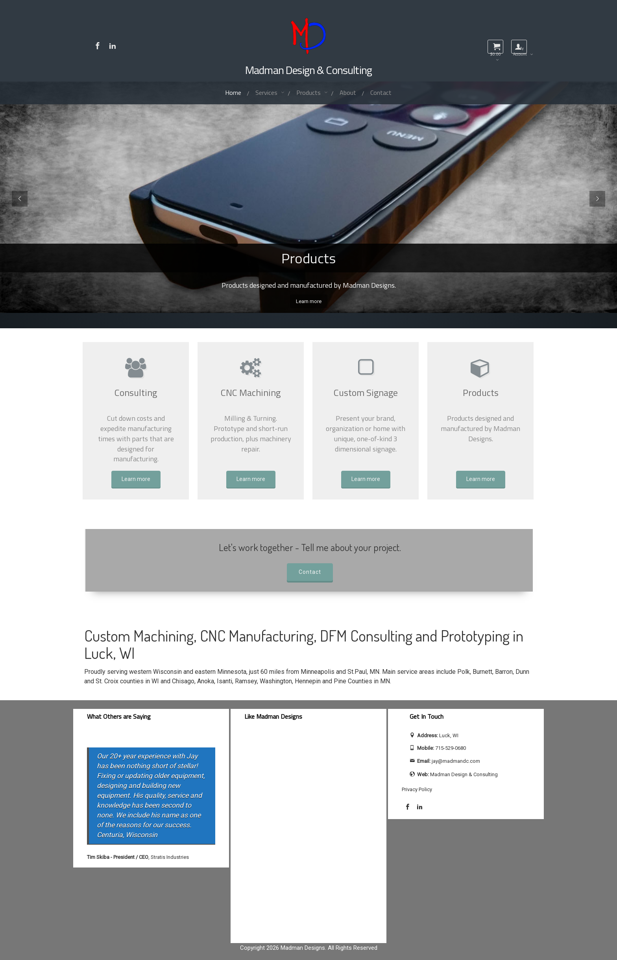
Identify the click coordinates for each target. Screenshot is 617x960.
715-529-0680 (450, 748)
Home (231, 94)
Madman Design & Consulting (308, 69)
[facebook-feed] (308, 833)
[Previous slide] (20, 199)
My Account (520, 49)
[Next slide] (597, 199)
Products (309, 92)
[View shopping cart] (495, 47)
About (348, 92)
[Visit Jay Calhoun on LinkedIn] (112, 45)
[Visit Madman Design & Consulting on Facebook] (97, 45)
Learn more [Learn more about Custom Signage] (365, 479)
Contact (381, 92)
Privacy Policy (417, 789)
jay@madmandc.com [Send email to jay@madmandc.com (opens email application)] (456, 761)
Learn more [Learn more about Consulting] (136, 479)
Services (267, 92)
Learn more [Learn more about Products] (480, 479)
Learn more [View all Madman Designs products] (308, 301)
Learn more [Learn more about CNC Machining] (250, 479)
